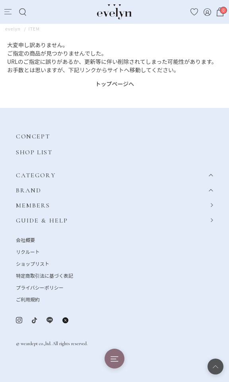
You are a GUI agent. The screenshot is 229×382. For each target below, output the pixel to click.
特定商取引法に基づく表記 (44, 275)
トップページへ (114, 84)
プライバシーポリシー (40, 287)
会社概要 (25, 239)
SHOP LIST (34, 152)
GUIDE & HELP (42, 221)
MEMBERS (33, 205)
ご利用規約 (28, 299)
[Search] (22, 12)
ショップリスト (32, 263)
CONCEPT (33, 136)
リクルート (28, 251)
